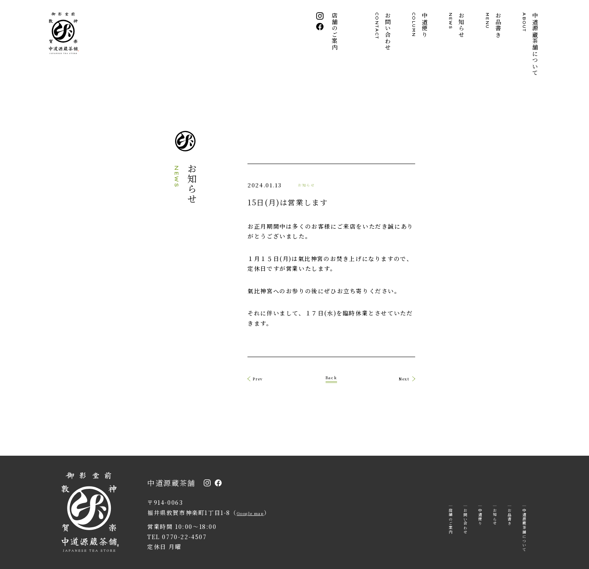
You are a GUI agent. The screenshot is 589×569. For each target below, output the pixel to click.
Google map (258, 486)
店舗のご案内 (335, 31)
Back (331, 349)
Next (462, 350)
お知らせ (456, 25)
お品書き (493, 25)
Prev (200, 350)
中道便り (420, 25)
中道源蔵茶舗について (530, 44)
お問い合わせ (383, 31)
